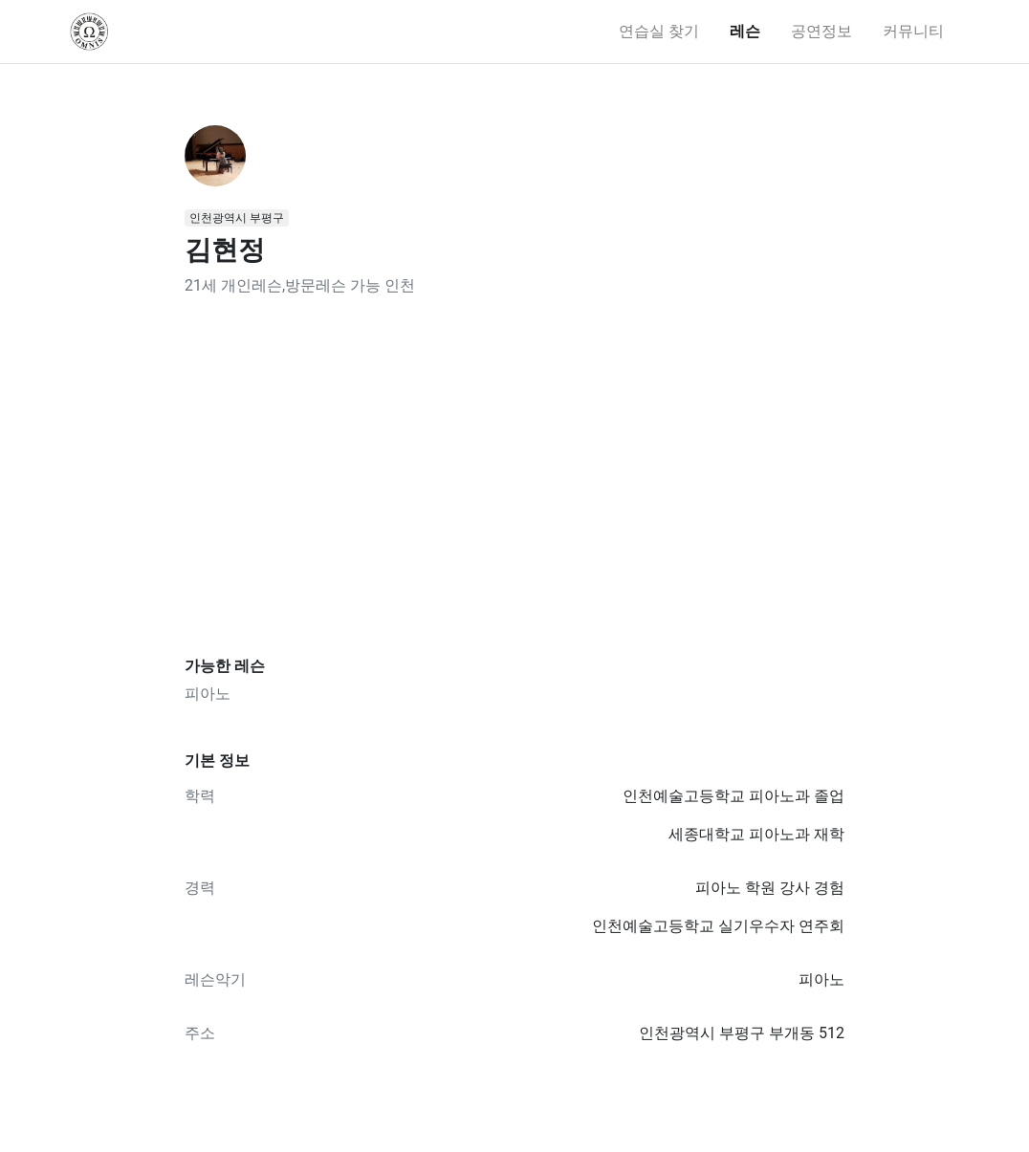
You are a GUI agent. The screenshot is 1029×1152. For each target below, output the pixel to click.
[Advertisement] (514, 477)
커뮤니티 (913, 31)
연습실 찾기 (659, 31)
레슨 (745, 31)
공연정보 (821, 31)
